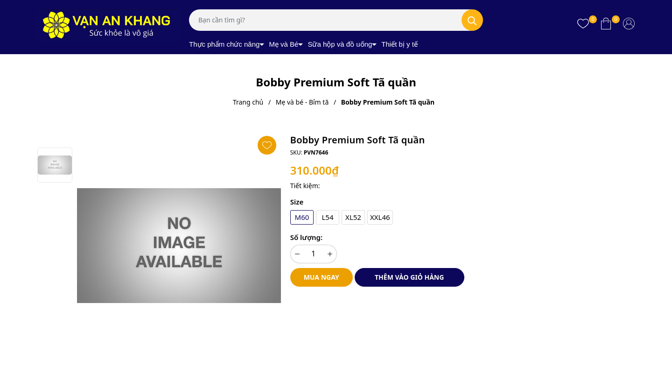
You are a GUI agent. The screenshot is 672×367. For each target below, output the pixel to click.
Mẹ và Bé (283, 44)
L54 (327, 217)
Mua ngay (321, 277)
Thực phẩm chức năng (224, 44)
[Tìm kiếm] (472, 20)
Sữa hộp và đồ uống (340, 44)
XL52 (353, 217)
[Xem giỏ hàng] (606, 23)
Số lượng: (306, 237)
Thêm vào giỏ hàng (409, 277)
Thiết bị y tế (399, 44)
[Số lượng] (313, 254)
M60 (301, 217)
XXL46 (380, 217)
